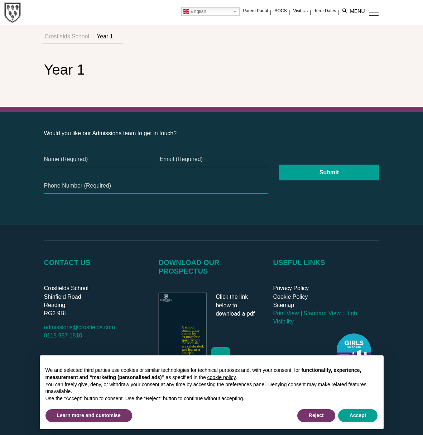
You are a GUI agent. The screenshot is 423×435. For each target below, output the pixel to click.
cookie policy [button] (221, 377)
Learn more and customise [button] (89, 415)
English (194, 11)
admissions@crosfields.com (79, 327)
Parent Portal (255, 10)
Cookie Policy (290, 297)
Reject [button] (316, 415)
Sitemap (283, 305)
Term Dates (325, 10)
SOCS (280, 10)
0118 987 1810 (63, 335)
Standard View (322, 313)
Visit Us (300, 10)
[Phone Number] (156, 186)
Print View (286, 313)
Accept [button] (358, 415)
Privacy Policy (291, 288)
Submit (329, 172)
